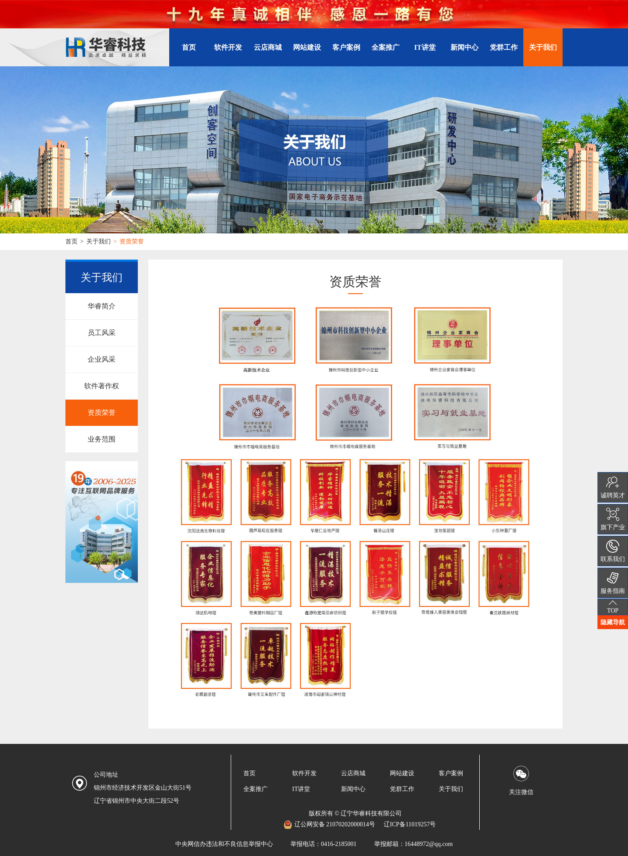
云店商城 (353, 773)
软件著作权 (101, 386)
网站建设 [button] (307, 47)
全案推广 (255, 789)
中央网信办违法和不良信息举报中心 (224, 844)
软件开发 (304, 773)
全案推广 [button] (385, 47)
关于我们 (98, 241)
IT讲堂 (425, 47)
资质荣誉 (102, 412)
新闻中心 (464, 47)
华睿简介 (102, 306)
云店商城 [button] (268, 47)
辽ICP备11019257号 (410, 824)
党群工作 (504, 47)
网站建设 (402, 773)
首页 (189, 47)
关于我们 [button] (543, 47)
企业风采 (102, 359)
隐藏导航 (613, 622)
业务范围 (102, 439)
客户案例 (346, 47)
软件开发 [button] (228, 47)
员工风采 (102, 332)
